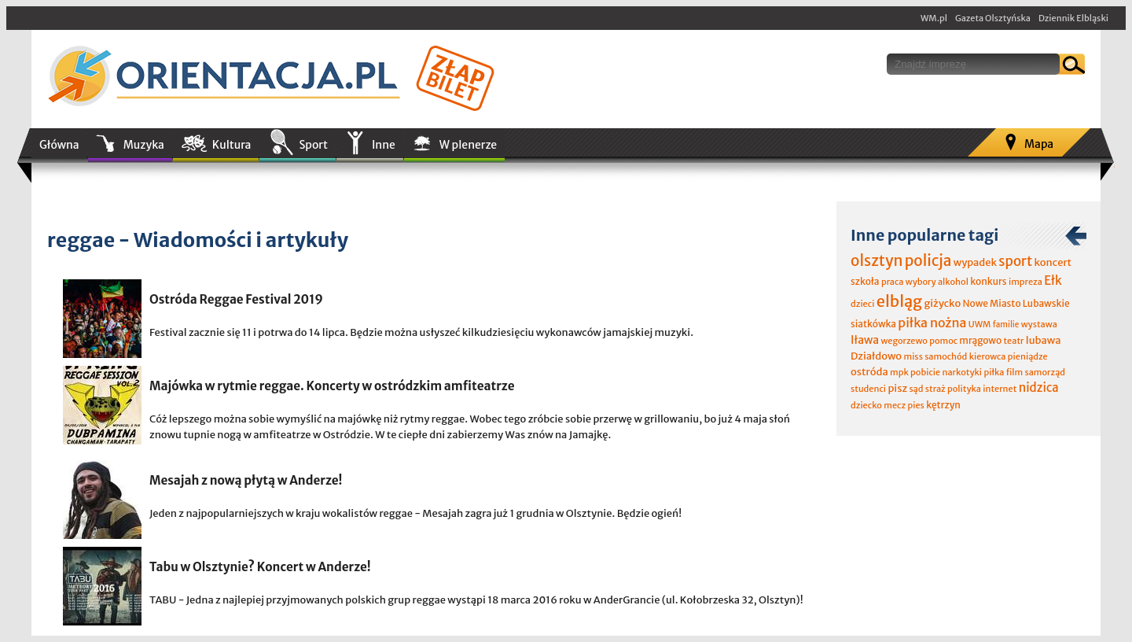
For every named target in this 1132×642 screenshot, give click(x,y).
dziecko (866, 405)
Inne (383, 145)
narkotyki (963, 372)
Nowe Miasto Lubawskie (1016, 303)
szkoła (865, 281)
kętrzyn (943, 405)
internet (999, 388)
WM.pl (934, 18)
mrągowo (980, 340)
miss (912, 356)
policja (928, 260)
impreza (1025, 281)
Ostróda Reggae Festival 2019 (236, 299)
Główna (59, 145)
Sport (313, 145)
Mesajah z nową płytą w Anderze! (245, 480)
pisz (897, 388)
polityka (964, 388)
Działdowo (876, 356)
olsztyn (876, 260)
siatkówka (873, 324)
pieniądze (1028, 356)
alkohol (953, 281)
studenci (868, 388)
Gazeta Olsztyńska (993, 18)
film (1015, 372)
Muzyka (143, 145)
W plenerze (468, 145)
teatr (1013, 340)
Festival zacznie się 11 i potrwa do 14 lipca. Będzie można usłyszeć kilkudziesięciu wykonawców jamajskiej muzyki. (421, 332)
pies (915, 405)
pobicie (925, 372)
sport (1015, 261)
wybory (921, 281)
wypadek (975, 262)
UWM (979, 324)
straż (935, 388)
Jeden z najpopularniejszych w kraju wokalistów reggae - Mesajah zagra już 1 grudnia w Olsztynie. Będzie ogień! (415, 513)
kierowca (987, 356)
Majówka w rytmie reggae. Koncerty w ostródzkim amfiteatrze (331, 385)
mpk (899, 372)
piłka (993, 372)
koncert (1052, 262)
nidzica (1039, 387)
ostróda (869, 371)
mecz (895, 405)
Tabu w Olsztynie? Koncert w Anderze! (260, 566)
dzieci (862, 303)
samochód (945, 356)
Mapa (1038, 144)
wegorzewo (903, 340)
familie (1006, 324)
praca (892, 281)
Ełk (1053, 280)
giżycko (942, 303)
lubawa (1043, 340)
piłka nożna (932, 322)
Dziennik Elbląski (1073, 18)
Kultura (232, 145)
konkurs (988, 281)
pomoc (943, 340)
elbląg (899, 301)
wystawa (1039, 324)
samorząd (1045, 372)
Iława (865, 340)
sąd (916, 388)
